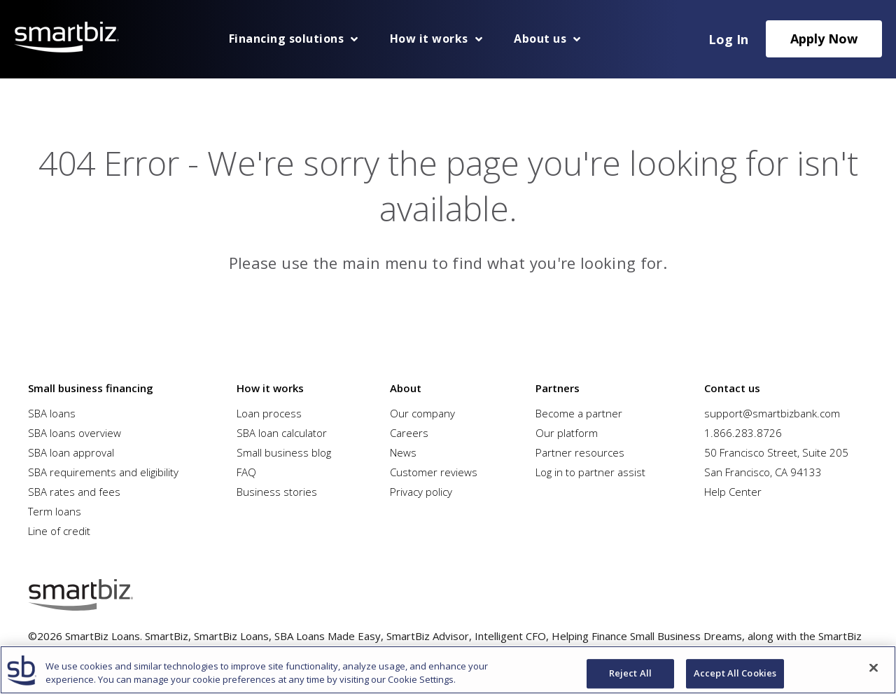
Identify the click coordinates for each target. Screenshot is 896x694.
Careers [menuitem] (409, 433)
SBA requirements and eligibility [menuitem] (103, 472)
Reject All (630, 673)
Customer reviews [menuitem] (433, 472)
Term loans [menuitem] (54, 511)
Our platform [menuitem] (567, 433)
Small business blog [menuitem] (284, 452)
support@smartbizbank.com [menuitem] (772, 413)
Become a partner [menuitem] (579, 413)
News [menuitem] (403, 452)
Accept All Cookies (735, 673)
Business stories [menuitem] (277, 492)
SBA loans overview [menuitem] (74, 433)
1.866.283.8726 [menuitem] (743, 433)
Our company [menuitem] (422, 413)
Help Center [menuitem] (733, 492)
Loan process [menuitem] (269, 413)
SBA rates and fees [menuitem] (74, 492)
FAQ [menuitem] (246, 472)
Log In (728, 39)
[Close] (873, 668)
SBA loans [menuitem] (52, 413)
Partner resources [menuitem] (580, 452)
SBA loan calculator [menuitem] (282, 433)
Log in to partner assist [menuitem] (590, 472)
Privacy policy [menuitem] (421, 492)
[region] (448, 670)
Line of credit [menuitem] (59, 531)
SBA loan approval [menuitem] (71, 452)
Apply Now (824, 38)
